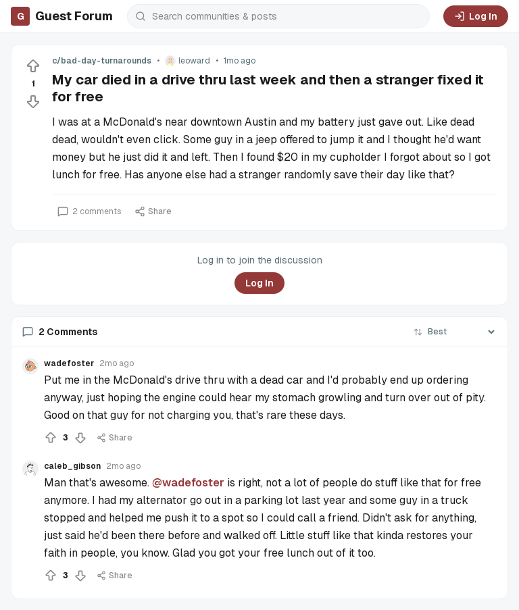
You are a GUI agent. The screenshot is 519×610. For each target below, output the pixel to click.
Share (153, 211)
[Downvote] (33, 101)
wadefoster (69, 363)
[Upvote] (33, 66)
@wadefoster (188, 483)
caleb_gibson (72, 466)
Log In (475, 16)
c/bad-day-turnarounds (101, 60)
